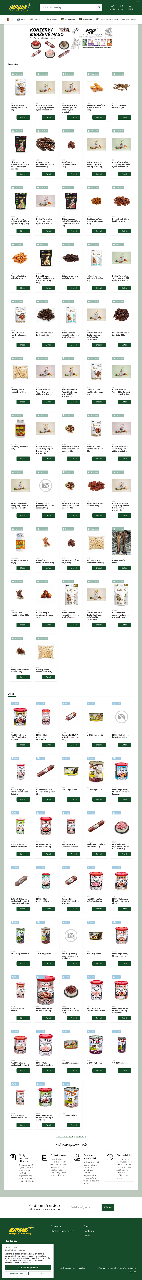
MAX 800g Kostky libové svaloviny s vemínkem (120, 1010)
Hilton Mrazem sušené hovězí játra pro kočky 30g (70, 335)
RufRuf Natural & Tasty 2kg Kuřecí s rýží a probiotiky (95, 164)
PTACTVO (51, 19)
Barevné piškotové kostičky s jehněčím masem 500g (71, 448)
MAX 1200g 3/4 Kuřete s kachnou (19, 1116)
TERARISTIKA (85, 19)
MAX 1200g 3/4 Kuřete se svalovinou (42, 737)
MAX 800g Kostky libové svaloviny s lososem (120, 791)
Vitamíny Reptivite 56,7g (19, 561)
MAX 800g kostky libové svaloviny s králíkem (70, 955)
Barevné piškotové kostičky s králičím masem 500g (70, 505)
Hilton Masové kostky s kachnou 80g (95, 448)
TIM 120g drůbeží (69, 789)
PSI (9, 19)
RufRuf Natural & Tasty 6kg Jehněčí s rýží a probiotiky (121, 164)
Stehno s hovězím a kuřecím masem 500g (96, 107)
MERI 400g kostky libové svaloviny (44, 845)
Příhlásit (107, 1207)
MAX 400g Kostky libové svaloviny (44, 1009)
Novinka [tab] (13, 64)
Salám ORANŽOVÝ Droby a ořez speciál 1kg (45, 791)
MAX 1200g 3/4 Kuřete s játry (42, 900)
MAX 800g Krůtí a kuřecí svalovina (94, 900)
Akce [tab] (11, 694)
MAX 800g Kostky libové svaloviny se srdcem (20, 737)
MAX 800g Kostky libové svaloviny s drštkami (44, 1117)
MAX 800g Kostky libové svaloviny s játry (120, 901)
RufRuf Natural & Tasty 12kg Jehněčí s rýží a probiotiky (121, 391)
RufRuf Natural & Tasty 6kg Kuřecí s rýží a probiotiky (19, 505)
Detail (23, 117)
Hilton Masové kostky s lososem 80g (19, 335)
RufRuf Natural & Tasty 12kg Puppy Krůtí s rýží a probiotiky (44, 449)
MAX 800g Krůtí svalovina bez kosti (20, 1064)
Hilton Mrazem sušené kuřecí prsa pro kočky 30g (70, 614)
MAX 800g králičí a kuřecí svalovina (120, 736)
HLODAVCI (36, 19)
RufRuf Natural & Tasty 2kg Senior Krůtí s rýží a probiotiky (94, 336)
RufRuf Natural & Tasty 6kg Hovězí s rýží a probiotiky (44, 221)
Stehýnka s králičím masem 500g (20, 670)
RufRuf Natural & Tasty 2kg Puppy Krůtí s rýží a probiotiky (69, 393)
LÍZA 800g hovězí (94, 1063)
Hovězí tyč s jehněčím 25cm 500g (20, 613)
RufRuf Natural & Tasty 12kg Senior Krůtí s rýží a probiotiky (120, 506)
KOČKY (21, 19)
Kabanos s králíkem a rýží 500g (70, 561)
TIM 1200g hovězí (120, 1063)
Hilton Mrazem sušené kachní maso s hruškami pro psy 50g (45, 279)
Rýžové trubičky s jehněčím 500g (120, 334)
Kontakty (89, 1231)
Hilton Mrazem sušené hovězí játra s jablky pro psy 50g (20, 221)
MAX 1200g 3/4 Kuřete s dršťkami (19, 845)
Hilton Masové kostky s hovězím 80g (95, 391)
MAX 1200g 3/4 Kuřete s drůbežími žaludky (19, 791)
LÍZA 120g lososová (70, 1063)
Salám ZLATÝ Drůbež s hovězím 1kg (96, 845)
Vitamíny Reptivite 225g (19, 447)
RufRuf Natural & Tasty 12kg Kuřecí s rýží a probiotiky (45, 107)
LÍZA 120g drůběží (95, 735)
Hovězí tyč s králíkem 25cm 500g (45, 561)
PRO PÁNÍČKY (129, 19)
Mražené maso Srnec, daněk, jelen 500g (70, 1010)
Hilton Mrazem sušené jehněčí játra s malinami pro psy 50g (71, 222)
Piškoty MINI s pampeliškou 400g (95, 561)
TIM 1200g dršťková (20, 953)
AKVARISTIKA (68, 19)
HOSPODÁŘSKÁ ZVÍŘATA (107, 19)
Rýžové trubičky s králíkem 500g (120, 220)
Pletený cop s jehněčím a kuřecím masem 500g (45, 164)
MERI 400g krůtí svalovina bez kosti (96, 1009)
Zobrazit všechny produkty (71, 1136)
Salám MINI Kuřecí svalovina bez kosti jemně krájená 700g (20, 901)
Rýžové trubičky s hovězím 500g (70, 277)
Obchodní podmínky (62, 1231)
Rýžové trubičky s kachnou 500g (44, 334)
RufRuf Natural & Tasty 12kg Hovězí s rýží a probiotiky (121, 448)
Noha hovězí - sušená (118, 561)
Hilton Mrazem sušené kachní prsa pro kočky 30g (121, 614)
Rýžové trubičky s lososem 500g (95, 504)
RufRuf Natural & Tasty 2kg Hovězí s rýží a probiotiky (44, 391)
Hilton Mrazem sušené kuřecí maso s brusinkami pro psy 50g (20, 165)
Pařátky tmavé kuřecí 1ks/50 (119, 106)
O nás (87, 1235)
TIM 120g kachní (94, 953)
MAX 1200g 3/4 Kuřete (17, 1009)
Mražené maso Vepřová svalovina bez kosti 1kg (120, 846)
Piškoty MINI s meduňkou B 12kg (44, 670)
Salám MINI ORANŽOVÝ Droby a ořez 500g (70, 901)
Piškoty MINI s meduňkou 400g (18, 390)
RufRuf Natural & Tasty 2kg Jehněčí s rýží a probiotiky (121, 278)
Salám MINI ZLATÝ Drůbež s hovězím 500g (70, 737)
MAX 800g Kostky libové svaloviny (120, 954)
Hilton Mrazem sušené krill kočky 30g (95, 278)
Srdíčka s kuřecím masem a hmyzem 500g (95, 221)
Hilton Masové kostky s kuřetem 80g (19, 107)
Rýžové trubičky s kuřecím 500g (19, 277)
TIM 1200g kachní (44, 953)
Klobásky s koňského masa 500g (69, 164)
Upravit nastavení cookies (71, 1268)
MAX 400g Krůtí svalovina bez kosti (45, 1064)
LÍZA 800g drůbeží (70, 1115)
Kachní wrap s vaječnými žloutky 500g (44, 614)
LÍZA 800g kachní (94, 789)
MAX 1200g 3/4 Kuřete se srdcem (70, 845)
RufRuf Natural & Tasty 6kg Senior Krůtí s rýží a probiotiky (69, 108)
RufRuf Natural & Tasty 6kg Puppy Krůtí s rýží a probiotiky (94, 616)
